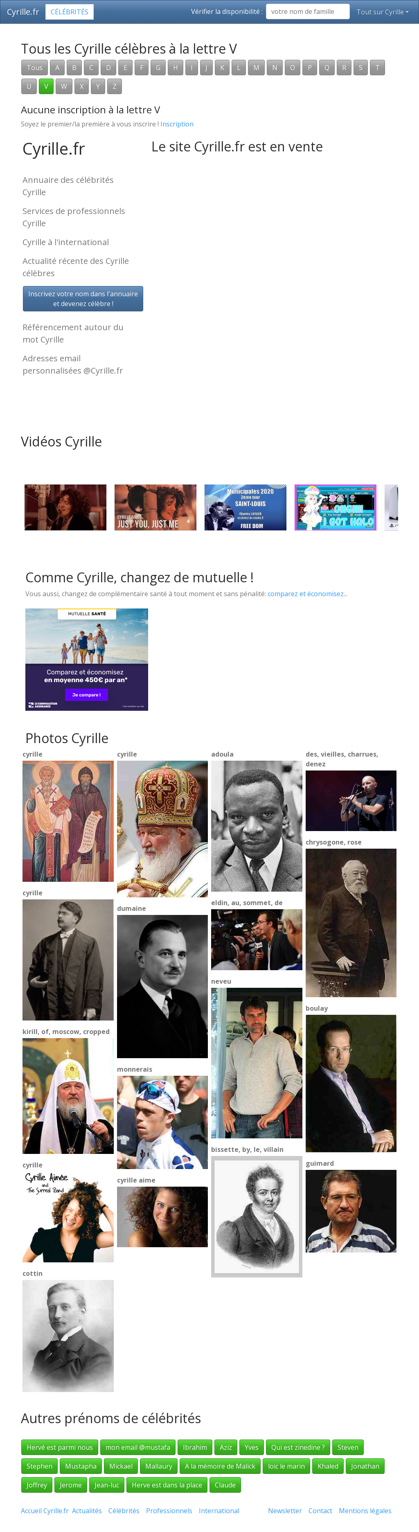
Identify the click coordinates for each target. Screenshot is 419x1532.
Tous (35, 67)
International (219, 1510)
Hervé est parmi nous (60, 1447)
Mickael (121, 1466)
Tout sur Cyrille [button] (380, 11)
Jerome (71, 1484)
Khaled (328, 1466)
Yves (252, 1447)
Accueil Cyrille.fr (45, 1510)
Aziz (226, 1447)
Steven (348, 1447)
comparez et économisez (306, 593)
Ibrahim (195, 1447)
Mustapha (81, 1466)
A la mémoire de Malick (220, 1466)
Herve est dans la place (167, 1484)
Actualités (87, 1510)
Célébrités (69, 11)
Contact (320, 1510)
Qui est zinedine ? (298, 1447)
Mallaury (158, 1466)
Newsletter (285, 1510)
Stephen (39, 1466)
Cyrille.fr (23, 11)
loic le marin (286, 1466)
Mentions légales (365, 1510)
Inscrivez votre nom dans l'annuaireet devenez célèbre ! (83, 298)
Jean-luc (107, 1484)
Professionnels (169, 1510)
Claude (225, 1484)
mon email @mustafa (138, 1447)
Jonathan (365, 1466)
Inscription (177, 123)
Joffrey (37, 1484)
